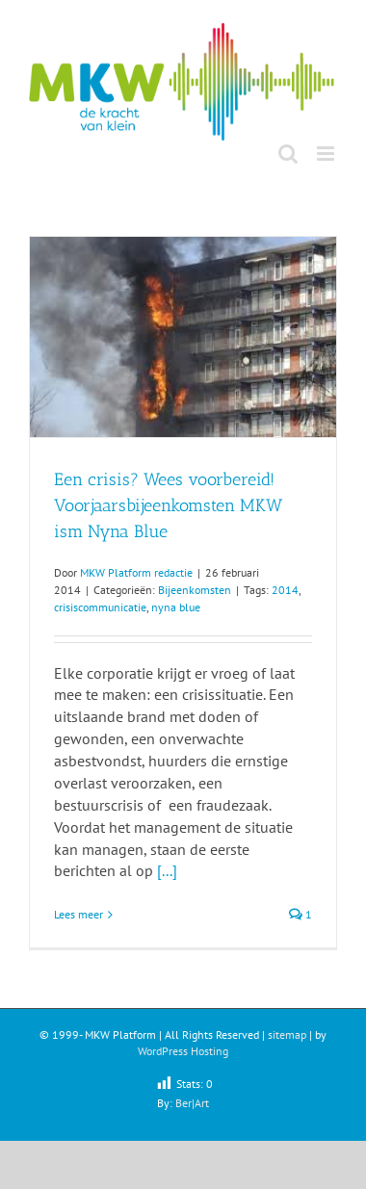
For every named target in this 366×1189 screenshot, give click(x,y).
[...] (167, 870)
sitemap (287, 1034)
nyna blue (175, 607)
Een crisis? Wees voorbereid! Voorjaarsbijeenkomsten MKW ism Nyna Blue (168, 505)
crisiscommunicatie (100, 607)
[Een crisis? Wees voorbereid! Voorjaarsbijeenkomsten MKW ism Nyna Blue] (183, 337)
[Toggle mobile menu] (327, 153)
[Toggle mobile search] (288, 153)
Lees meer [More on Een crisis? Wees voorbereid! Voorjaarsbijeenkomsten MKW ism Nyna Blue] (78, 914)
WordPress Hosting (183, 1051)
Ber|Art (192, 1103)
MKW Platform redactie (136, 572)
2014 (285, 589)
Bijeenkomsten (194, 589)
